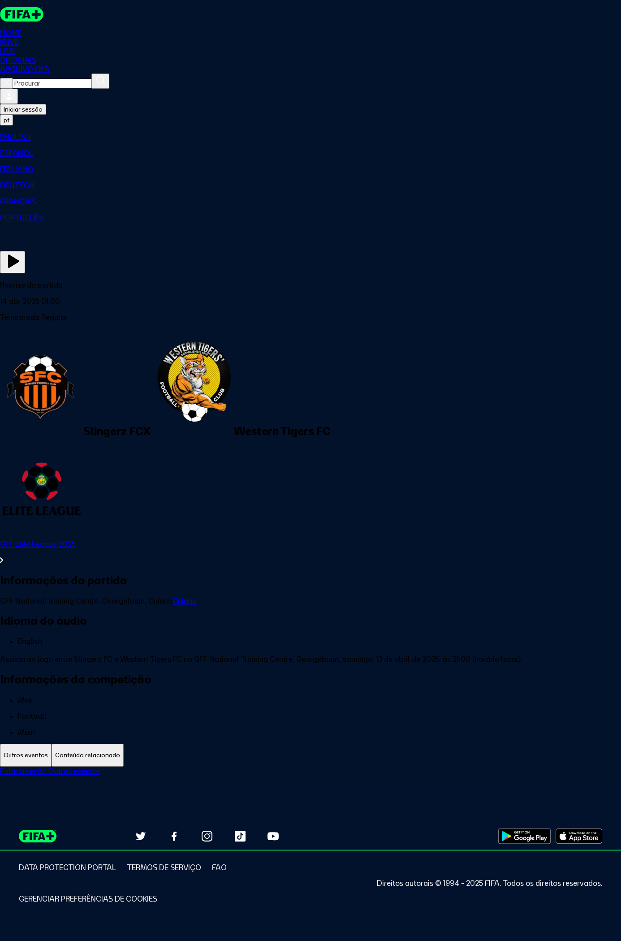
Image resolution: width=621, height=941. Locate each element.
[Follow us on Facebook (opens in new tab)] (174, 836)
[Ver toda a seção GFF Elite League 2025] (310, 552)
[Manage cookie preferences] (88, 898)
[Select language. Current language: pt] (6, 120)
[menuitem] (310, 137)
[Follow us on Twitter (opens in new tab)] (141, 836)
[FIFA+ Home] (21, 14)
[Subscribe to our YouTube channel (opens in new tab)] (273, 836)
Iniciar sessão (23, 109)
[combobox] (52, 83)
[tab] (26, 755)
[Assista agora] (12, 262)
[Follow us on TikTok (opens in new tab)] (240, 836)
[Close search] (6, 83)
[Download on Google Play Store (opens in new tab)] (524, 836)
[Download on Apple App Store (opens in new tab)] (579, 836)
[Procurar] (100, 81)
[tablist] (310, 755)
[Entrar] (9, 96)
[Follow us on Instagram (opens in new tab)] (207, 836)
